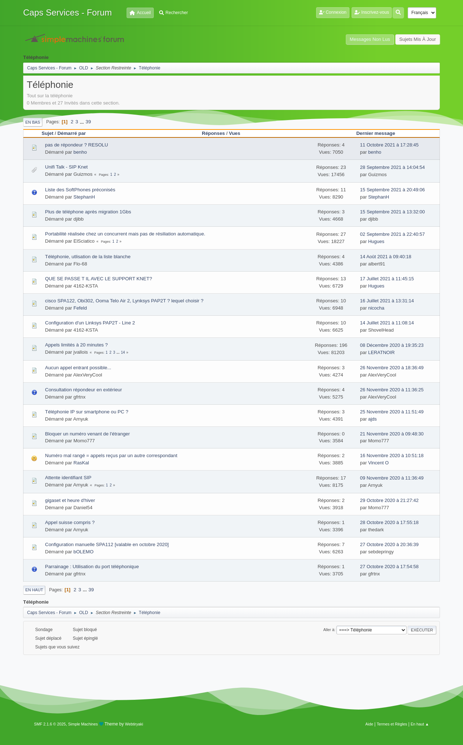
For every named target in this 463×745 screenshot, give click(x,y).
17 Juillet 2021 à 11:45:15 (387, 278)
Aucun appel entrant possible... (78, 367)
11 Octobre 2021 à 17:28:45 (389, 145)
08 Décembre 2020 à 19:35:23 (392, 345)
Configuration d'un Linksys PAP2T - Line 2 (90, 322)
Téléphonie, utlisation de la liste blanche (88, 256)
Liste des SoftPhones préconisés (80, 189)
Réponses (213, 133)
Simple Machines (83, 724)
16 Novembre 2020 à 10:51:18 (392, 455)
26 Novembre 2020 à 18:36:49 (392, 367)
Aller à (329, 629)
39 (88, 121)
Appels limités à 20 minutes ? (76, 345)
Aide (369, 724)
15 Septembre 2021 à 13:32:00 (392, 211)
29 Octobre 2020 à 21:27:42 (389, 500)
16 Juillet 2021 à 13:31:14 (387, 300)
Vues (234, 133)
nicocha (376, 308)
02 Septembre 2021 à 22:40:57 (392, 234)
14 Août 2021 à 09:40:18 (385, 256)
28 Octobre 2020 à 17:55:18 (389, 522)
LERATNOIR (381, 352)
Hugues (376, 241)
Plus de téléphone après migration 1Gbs (88, 211)
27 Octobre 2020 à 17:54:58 (389, 566)
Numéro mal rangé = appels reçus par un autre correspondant (111, 455)
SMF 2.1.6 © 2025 (50, 724)
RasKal (81, 462)
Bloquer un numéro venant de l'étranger (87, 434)
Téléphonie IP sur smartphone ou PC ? (86, 411)
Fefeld (80, 308)
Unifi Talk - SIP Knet (66, 167)
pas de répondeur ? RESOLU (76, 145)
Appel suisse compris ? (70, 522)
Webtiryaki (134, 724)
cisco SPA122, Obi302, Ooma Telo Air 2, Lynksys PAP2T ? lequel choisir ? (124, 300)
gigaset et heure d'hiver (70, 500)
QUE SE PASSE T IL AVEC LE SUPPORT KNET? (98, 278)
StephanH (84, 197)
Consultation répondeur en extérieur (83, 389)
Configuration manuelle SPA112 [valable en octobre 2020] (107, 544)
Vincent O (378, 462)
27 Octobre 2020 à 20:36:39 (389, 544)
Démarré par (72, 133)
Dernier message (379, 133)
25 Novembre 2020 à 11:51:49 (392, 411)
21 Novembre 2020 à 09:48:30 (392, 434)
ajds (372, 419)
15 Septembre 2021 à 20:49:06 (392, 189)
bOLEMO (83, 551)
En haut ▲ (420, 724)
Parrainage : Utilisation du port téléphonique (92, 566)
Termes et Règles (392, 724)
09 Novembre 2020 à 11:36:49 (392, 478)
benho (80, 152)
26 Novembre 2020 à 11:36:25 (392, 389)
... (82, 121)
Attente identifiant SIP (68, 477)
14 (123, 352)
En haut (34, 590)
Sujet (48, 133)
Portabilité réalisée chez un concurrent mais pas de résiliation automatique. (125, 234)
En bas (32, 122)
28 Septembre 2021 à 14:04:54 (392, 167)
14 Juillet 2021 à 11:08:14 (387, 322)
